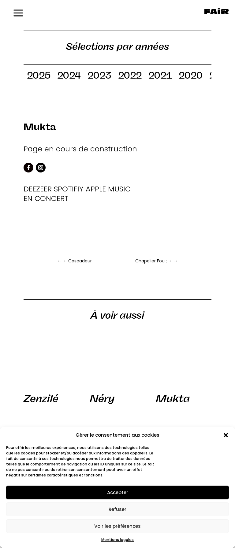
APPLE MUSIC (108, 189)
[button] (226, 435)
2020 (191, 76)
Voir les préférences (117, 526)
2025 (38, 76)
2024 (69, 76)
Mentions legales (117, 539)
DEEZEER (38, 189)
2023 (99, 76)
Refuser (117, 509)
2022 (130, 76)
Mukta (173, 398)
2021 (160, 76)
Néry (102, 398)
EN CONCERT (46, 198)
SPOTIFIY (69, 189)
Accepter (117, 492)
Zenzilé (41, 398)
